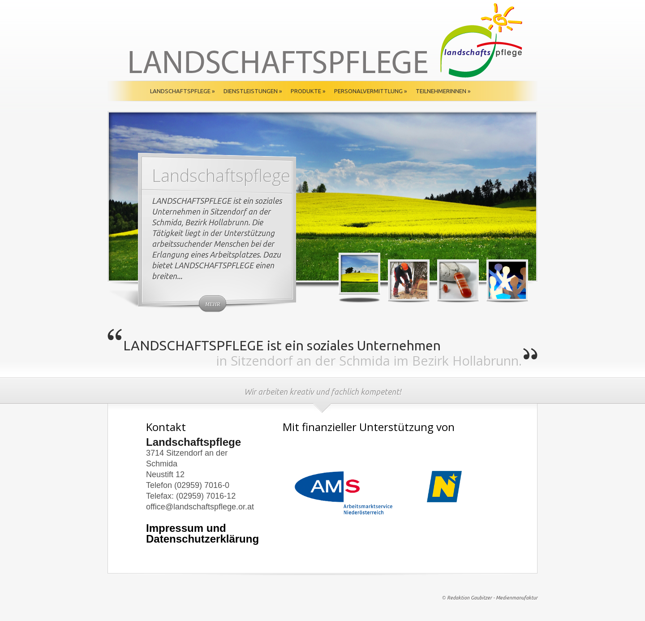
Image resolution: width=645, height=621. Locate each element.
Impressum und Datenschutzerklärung (202, 533)
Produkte (308, 91)
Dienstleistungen (253, 91)
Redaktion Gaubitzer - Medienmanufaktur (492, 597)
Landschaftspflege (182, 91)
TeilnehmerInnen (443, 91)
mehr (212, 304)
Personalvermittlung (370, 91)
